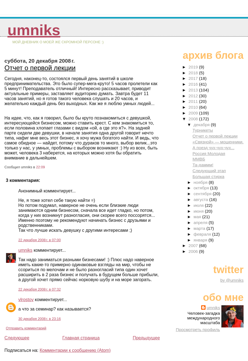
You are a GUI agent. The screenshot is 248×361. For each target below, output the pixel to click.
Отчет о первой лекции (39, 68)
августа (201, 199)
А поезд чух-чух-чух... (213, 147)
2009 (193, 113)
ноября (201, 182)
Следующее (16, 337)
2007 (193, 245)
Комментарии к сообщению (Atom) (75, 350)
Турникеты (203, 130)
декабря (202, 124)
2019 (193, 67)
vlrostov (26, 299)
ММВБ (199, 159)
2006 (193, 251)
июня (199, 211)
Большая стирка (208, 176)
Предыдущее (146, 337)
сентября (203, 193)
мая (198, 216)
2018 (193, 72)
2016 (193, 84)
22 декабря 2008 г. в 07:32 (39, 289)
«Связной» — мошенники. (218, 141)
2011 (193, 101)
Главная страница (81, 337)
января (201, 240)
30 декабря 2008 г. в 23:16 (39, 319)
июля (199, 205)
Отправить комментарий (26, 328)
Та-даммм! (203, 164)
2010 (193, 107)
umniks (33, 30)
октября (202, 187)
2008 (193, 118)
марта (200, 228)
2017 (193, 78)
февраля (203, 234)
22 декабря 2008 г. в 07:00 (39, 240)
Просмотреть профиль (198, 329)
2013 (193, 90)
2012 (193, 95)
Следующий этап (209, 170)
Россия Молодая (209, 153)
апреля (201, 222)
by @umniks (232, 280)
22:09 (40, 167)
